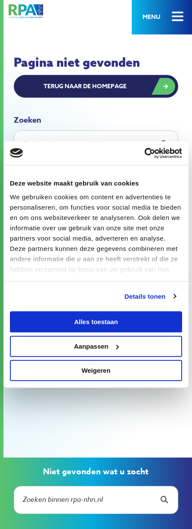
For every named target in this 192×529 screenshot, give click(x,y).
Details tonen (144, 296)
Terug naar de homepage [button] (85, 86)
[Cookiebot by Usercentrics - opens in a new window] (144, 153)
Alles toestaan (96, 321)
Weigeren (95, 370)
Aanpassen (96, 346)
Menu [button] (151, 17)
